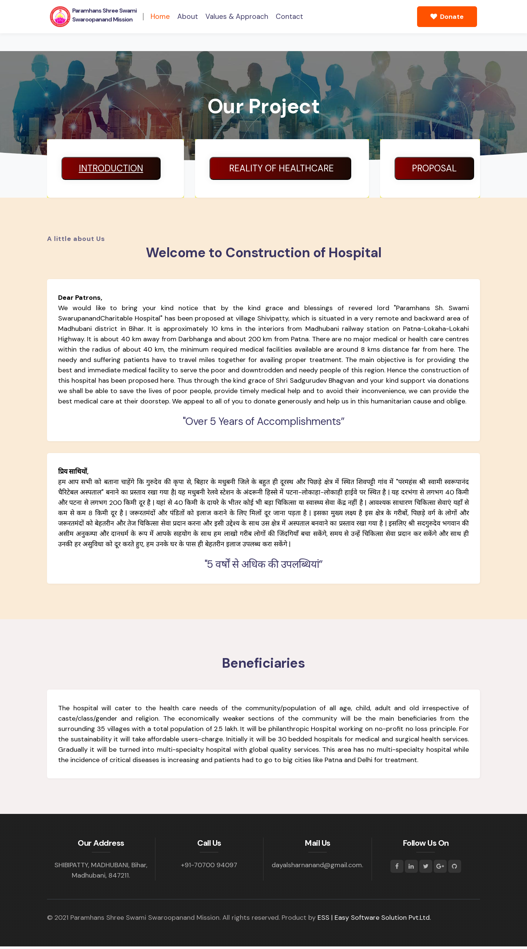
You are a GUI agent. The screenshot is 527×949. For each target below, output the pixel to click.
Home (160, 16)
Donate (447, 16)
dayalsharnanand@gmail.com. (317, 867)
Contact (289, 16)
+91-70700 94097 (209, 867)
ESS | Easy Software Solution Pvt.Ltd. (374, 920)
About (187, 16)
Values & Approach (236, 16)
